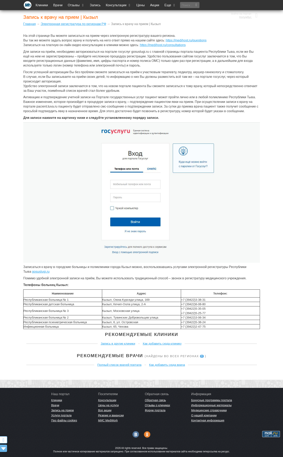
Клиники (42, 5)
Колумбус (245, 7)
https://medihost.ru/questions (186, 40)
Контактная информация (207, 420)
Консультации (118, 5)
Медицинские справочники (209, 410)
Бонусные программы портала (211, 400)
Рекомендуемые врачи (110, 355)
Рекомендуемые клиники (141, 334)
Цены (141, 5)
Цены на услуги (108, 405)
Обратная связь (155, 400)
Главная (29, 24)
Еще (170, 5)
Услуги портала (61, 415)
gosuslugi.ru (41, 271)
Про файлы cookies (64, 420)
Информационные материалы (211, 405)
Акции (154, 5)
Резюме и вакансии (111, 415)
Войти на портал (241, 3)
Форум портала (155, 410)
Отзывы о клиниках (157, 405)
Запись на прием (62, 410)
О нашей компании (204, 415)
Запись (95, 5)
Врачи (58, 5)
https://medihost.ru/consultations (163, 45)
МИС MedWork (108, 420)
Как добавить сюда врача (167, 364)
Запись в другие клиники (118, 343)
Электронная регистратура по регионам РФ (73, 24)
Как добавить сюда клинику (162, 343)
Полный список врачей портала (119, 364)
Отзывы (76, 5)
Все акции (104, 410)
